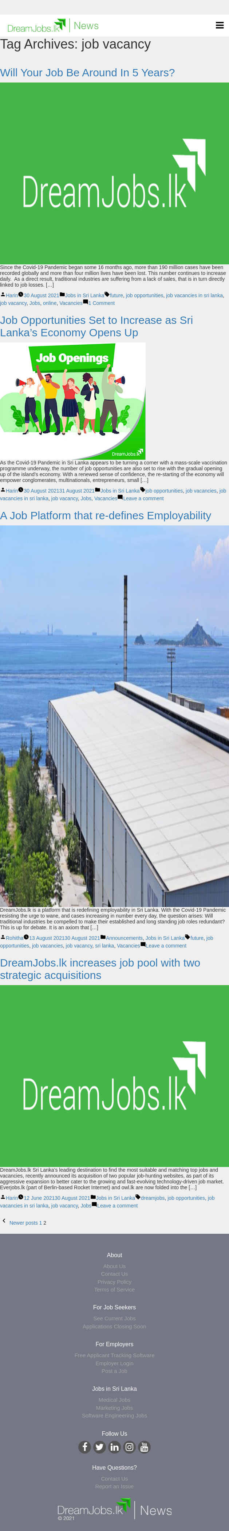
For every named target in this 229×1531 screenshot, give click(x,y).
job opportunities (144, 295)
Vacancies (71, 303)
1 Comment (101, 303)
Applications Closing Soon (114, 1326)
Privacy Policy (114, 1282)
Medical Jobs (115, 1400)
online (49, 303)
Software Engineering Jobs (114, 1415)
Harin (12, 295)
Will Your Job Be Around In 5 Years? (87, 72)
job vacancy (13, 303)
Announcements (124, 938)
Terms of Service (114, 1289)
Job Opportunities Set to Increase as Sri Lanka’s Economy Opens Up (96, 326)
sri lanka (104, 946)
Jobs (34, 303)
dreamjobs (153, 1198)
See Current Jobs (114, 1318)
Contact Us (114, 1274)
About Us (114, 1266)
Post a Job (114, 1371)
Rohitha (14, 938)
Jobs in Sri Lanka (84, 295)
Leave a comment (143, 498)
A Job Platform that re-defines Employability (105, 515)
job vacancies (201, 491)
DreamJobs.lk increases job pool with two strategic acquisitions (100, 969)
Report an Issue (114, 1486)
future (116, 295)
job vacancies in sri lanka (194, 295)
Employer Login (114, 1363)
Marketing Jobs (114, 1408)
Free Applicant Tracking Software (114, 1355)
